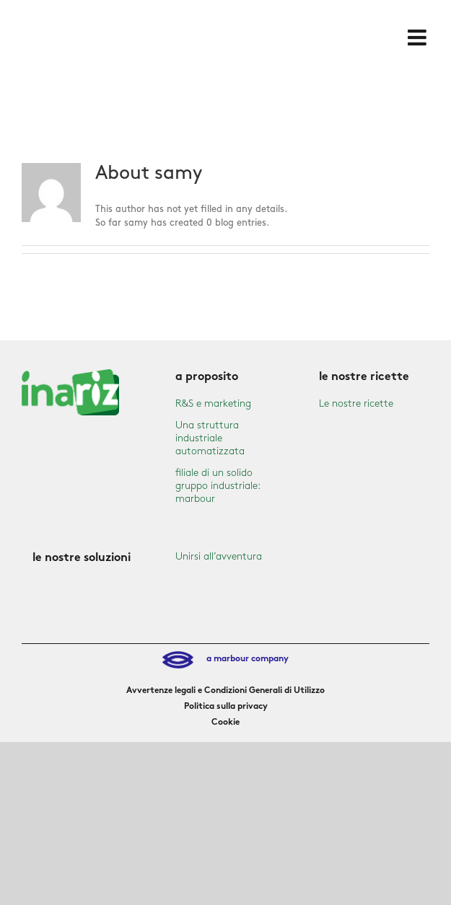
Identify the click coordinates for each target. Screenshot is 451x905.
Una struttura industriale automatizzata (210, 438)
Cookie (225, 722)
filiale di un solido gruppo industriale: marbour (217, 485)
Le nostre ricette (356, 403)
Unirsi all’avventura (218, 556)
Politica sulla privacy (226, 706)
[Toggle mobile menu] (418, 37)
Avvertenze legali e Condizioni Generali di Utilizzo (225, 691)
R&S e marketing (213, 403)
